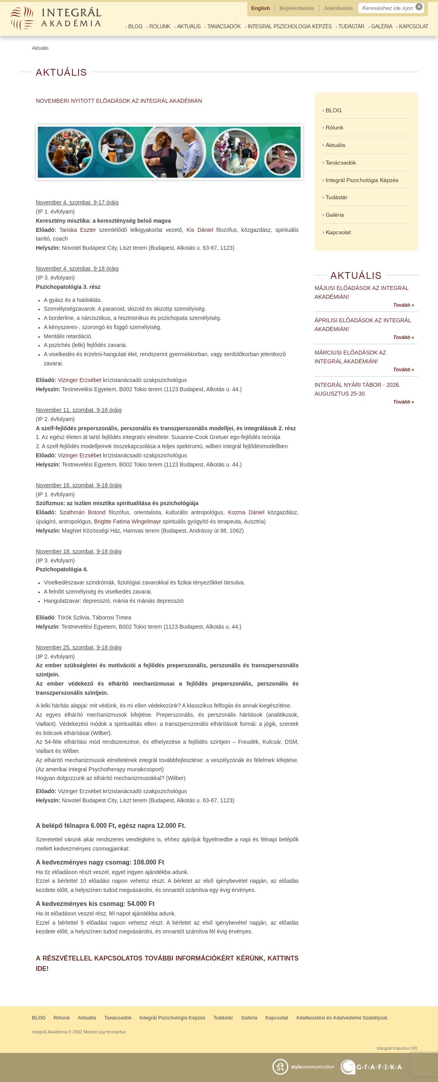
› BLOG (134, 26)
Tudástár (223, 1018)
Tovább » (403, 305)
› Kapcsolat (412, 26)
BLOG (39, 1018)
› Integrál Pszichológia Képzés (288, 26)
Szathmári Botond (82, 512)
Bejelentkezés (298, 8)
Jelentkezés (339, 8)
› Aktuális (187, 26)
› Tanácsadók (223, 26)
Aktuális (40, 48)
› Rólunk (158, 26)
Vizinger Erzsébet (79, 380)
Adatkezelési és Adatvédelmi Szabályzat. (342, 1018)
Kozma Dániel (246, 512)
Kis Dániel (200, 230)
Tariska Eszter (77, 230)
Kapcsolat (276, 1018)
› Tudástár (350, 26)
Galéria (249, 1018)
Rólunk (62, 1018)
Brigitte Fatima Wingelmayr (127, 521)
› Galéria (380, 26)
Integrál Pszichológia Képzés (172, 1018)
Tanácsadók (117, 1018)
